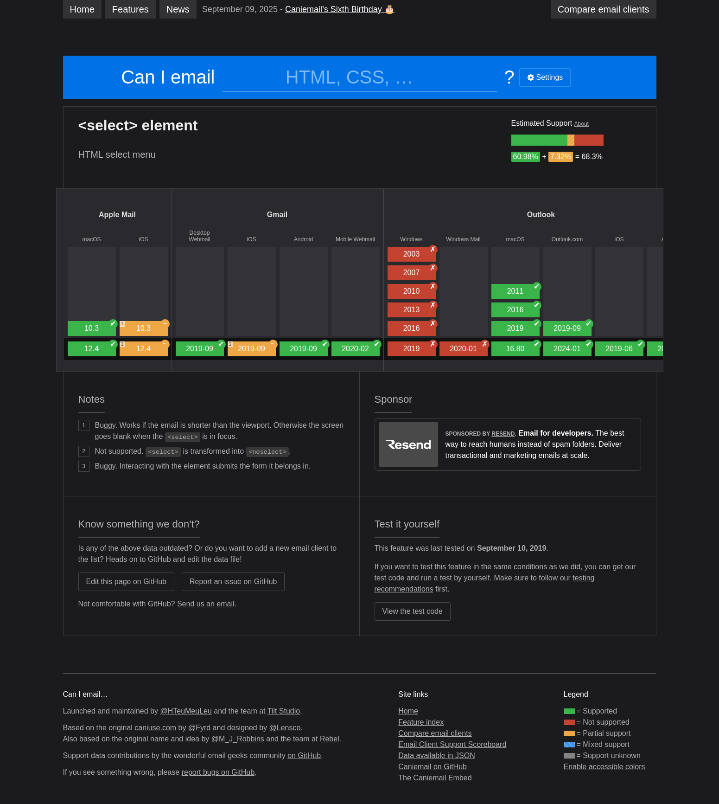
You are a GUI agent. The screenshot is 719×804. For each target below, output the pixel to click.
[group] (539, 140)
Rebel (329, 739)
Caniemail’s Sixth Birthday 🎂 (339, 9)
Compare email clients (434, 733)
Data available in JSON (436, 755)
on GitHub (304, 755)
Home (82, 9)
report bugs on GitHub (218, 772)
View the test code (412, 611)
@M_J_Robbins (237, 739)
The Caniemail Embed (434, 778)
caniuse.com (155, 728)
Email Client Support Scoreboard (452, 744)
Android (303, 239)
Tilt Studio (283, 711)
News (178, 9)
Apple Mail (117, 215)
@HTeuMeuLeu (185, 711)
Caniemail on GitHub (432, 767)
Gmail (277, 215)
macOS (91, 239)
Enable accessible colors (604, 767)
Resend (503, 434)
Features (130, 9)
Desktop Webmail (199, 236)
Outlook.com (567, 239)
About (581, 124)
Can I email (168, 77)
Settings (545, 77)
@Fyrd (199, 728)
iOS (143, 239)
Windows (411, 239)
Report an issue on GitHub (233, 581)
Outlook (541, 215)
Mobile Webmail (355, 239)
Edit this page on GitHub (126, 581)
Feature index (421, 722)
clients (603, 9)
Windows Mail (463, 239)
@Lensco (284, 728)
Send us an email (206, 604)
